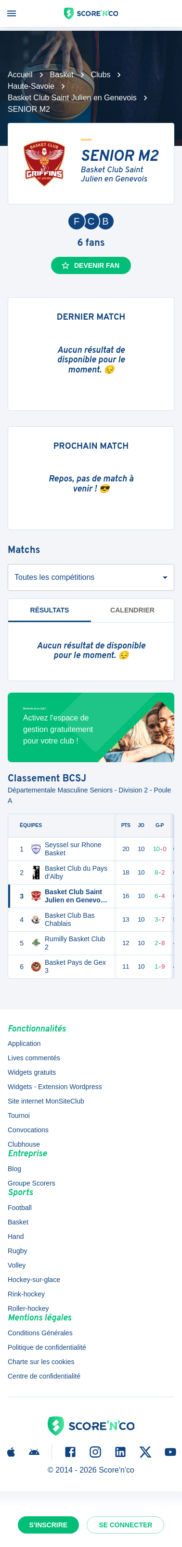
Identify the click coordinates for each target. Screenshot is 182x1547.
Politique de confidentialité (47, 1347)
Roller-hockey (28, 1308)
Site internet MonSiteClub (46, 1101)
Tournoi (19, 1115)
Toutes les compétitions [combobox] (54, 577)
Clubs (101, 75)
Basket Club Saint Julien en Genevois (72, 98)
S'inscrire (48, 1525)
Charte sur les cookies (41, 1362)
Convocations (28, 1130)
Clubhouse (24, 1144)
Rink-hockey (26, 1294)
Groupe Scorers (31, 1183)
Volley (17, 1265)
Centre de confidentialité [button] (44, 1376)
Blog (14, 1169)
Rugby (17, 1251)
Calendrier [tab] (132, 610)
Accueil (20, 75)
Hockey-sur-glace (34, 1279)
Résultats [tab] (49, 610)
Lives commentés (34, 1058)
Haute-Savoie (31, 86)
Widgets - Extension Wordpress (55, 1087)
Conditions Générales (40, 1333)
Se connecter (125, 1525)
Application (24, 1043)
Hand (16, 1236)
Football (20, 1207)
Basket (62, 75)
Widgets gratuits (32, 1072)
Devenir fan (90, 265)
